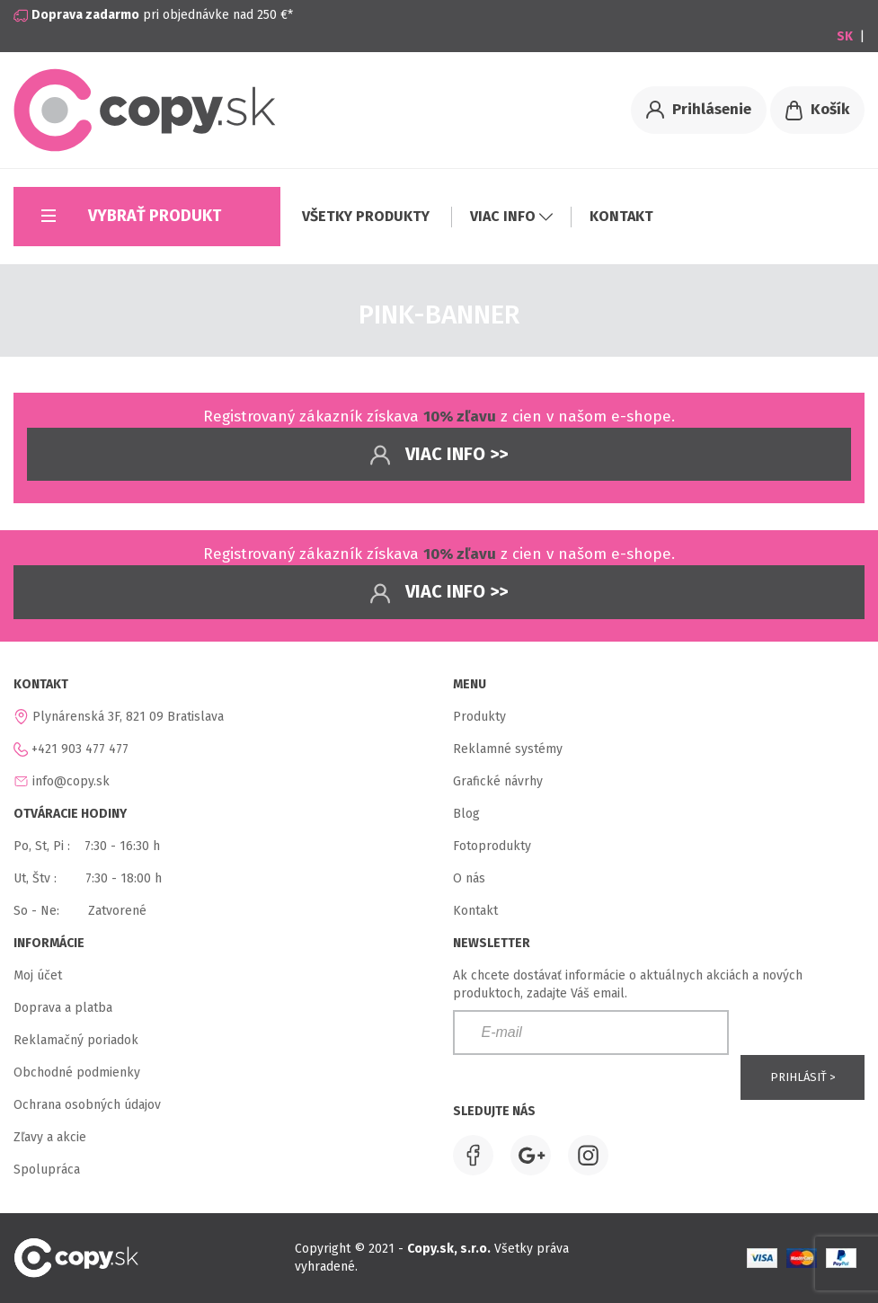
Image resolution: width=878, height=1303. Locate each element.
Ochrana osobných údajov (87, 1104)
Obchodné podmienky (76, 1072)
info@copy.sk (71, 781)
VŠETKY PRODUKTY (367, 216)
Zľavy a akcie (49, 1137)
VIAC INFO (511, 216)
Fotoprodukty (492, 846)
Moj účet (37, 975)
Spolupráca (46, 1169)
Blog (466, 813)
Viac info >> (439, 455)
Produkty (479, 716)
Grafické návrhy (498, 781)
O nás (469, 878)
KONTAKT (621, 216)
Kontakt (475, 910)
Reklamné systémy (508, 749)
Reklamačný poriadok (75, 1040)
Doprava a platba (62, 1007)
